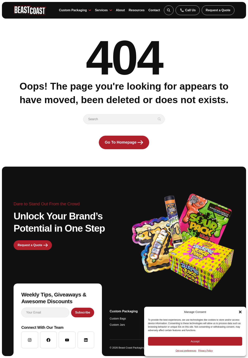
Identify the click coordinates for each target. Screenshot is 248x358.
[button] (240, 312)
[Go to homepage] (30, 10)
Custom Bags (118, 318)
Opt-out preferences (186, 350)
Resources (137, 10)
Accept (195, 341)
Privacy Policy (205, 350)
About (120, 10)
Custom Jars (117, 324)
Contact (154, 10)
